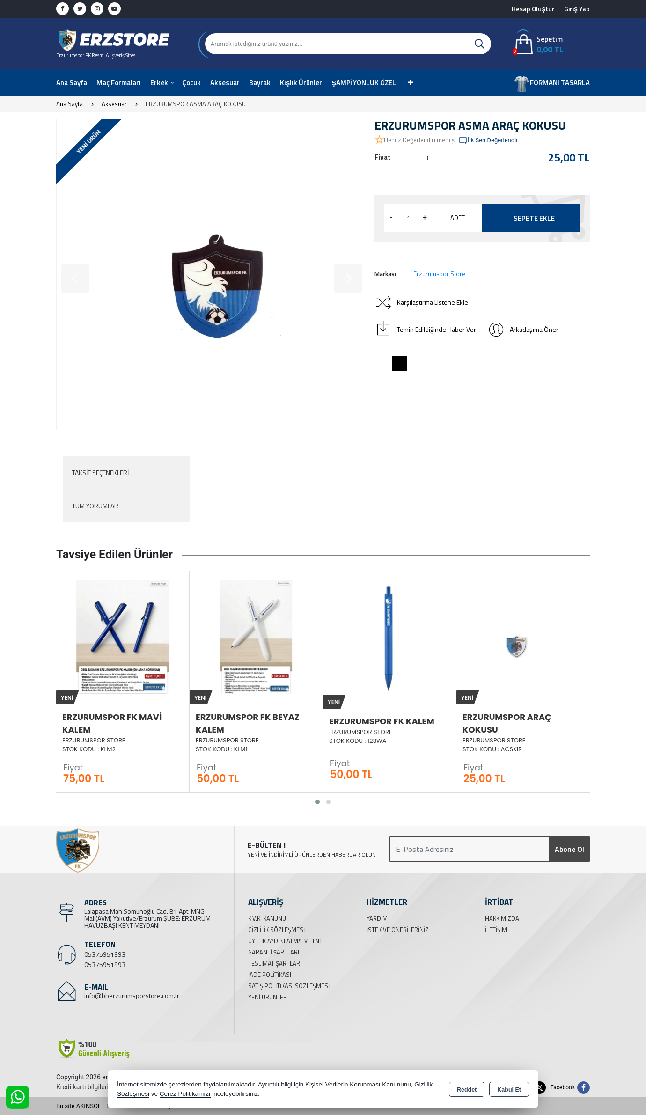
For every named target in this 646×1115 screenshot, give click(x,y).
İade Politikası (269, 974)
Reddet (467, 1089)
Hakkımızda (502, 918)
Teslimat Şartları (274, 963)
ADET (457, 217)
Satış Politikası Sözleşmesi (289, 985)
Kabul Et (509, 1089)
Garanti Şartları (273, 952)
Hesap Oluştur (533, 9)
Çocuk (191, 82)
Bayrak (260, 82)
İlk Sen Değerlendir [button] (488, 140)
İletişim (496, 929)
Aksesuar (225, 82)
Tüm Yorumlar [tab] (95, 506)
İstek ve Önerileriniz (398, 929)
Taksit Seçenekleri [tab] (100, 472)
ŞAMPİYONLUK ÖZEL (363, 82)
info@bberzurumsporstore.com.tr (131, 995)
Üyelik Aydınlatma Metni (284, 941)
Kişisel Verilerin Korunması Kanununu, (359, 1084)
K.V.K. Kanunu (267, 918)
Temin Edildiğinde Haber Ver (425, 329)
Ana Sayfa (71, 82)
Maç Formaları (118, 82)
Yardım (377, 918)
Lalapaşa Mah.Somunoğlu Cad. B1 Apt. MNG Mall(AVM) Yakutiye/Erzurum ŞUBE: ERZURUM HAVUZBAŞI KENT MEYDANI (147, 918)
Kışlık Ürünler (301, 82)
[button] (317, 802)
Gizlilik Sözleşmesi (276, 929)
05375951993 (104, 954)
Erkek (159, 82)
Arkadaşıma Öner (522, 329)
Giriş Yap (577, 9)
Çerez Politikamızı (185, 1093)
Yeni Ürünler (267, 997)
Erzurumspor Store (439, 274)
